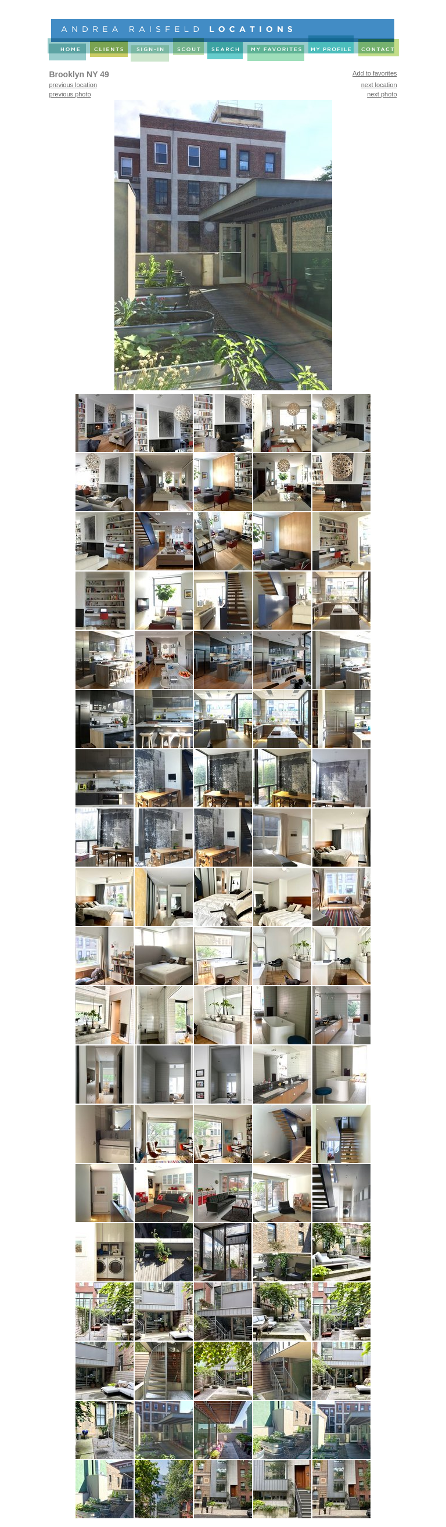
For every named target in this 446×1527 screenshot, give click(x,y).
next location (379, 84)
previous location (73, 84)
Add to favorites (375, 73)
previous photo (70, 94)
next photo (382, 94)
